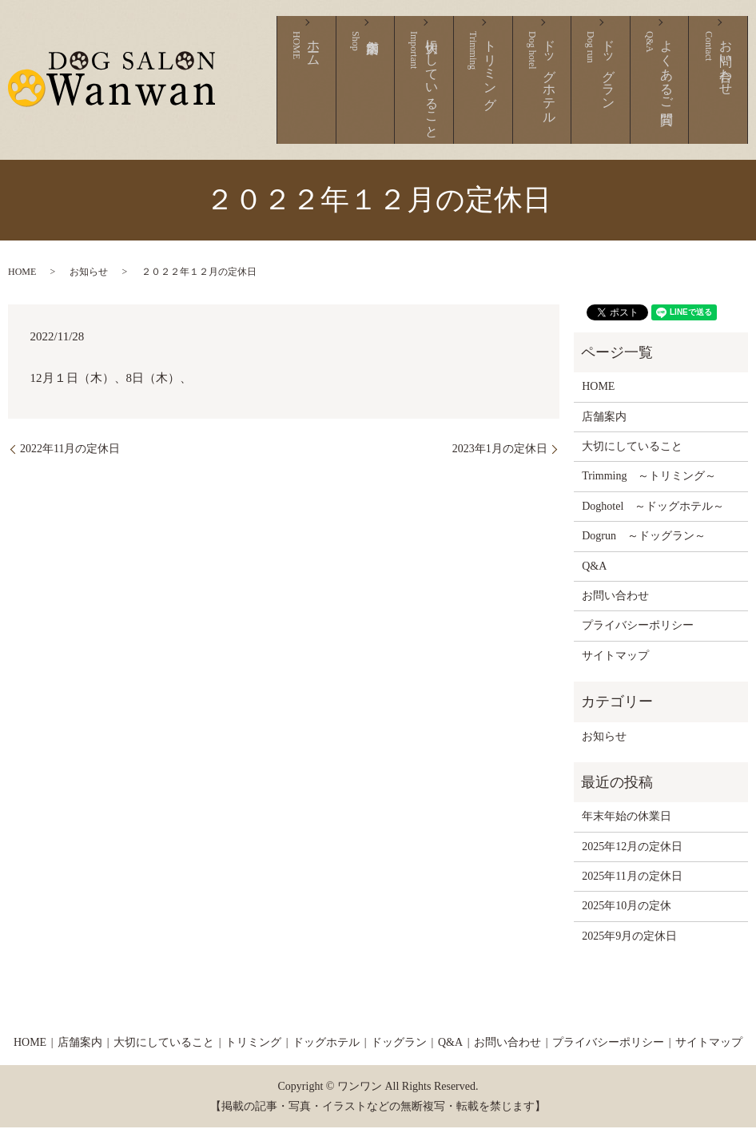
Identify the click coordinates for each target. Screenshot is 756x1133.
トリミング (534, 90)
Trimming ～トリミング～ (649, 481)
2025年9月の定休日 (629, 941)
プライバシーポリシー (638, 631)
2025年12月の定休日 (632, 851)
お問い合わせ (722, 90)
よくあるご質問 (675, 90)
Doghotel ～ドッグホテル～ (653, 511)
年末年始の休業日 (626, 822)
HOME (22, 276)
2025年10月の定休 (626, 911)
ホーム (392, 90)
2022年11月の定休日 (70, 453)
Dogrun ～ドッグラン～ (644, 541)
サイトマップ (615, 660)
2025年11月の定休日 (632, 881)
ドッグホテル (581, 90)
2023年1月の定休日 (499, 453)
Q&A (594, 571)
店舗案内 (431, 90)
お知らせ (89, 276)
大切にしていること (487, 90)
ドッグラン (628, 90)
